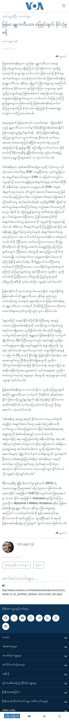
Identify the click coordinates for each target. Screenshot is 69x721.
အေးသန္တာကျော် (10, 41)
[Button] (61, 56)
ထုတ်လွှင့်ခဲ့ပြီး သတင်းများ (16, 16)
